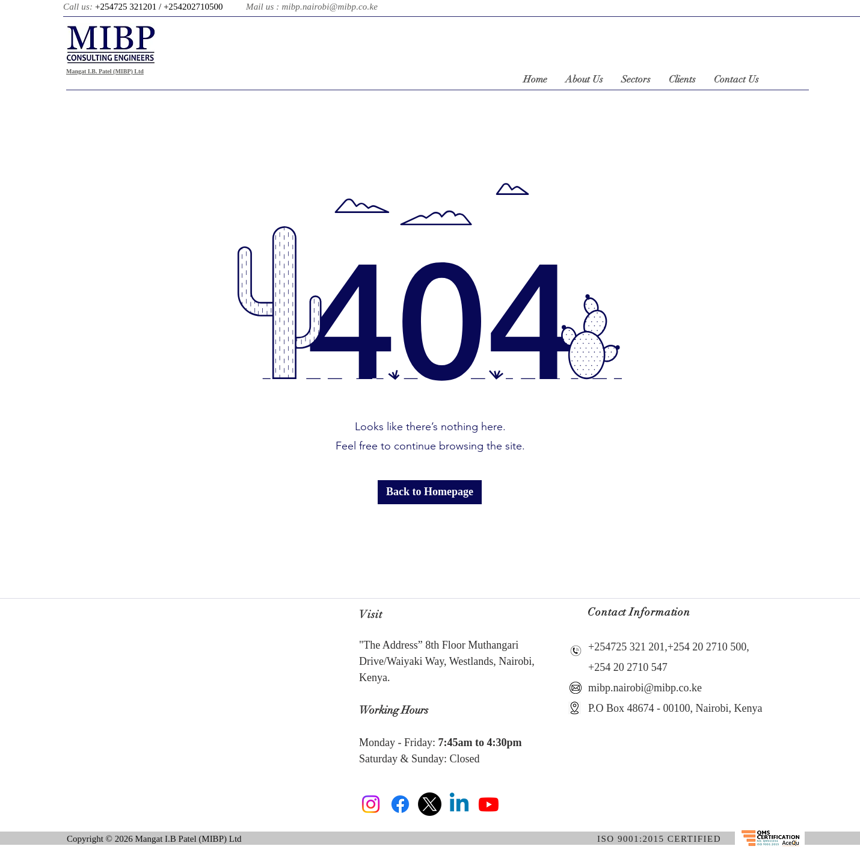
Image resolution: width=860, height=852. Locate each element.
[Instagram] (370, 804)
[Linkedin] (459, 804)
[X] (429, 804)
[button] (430, 492)
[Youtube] (488, 804)
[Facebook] (400, 804)
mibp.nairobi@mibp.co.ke (329, 6)
